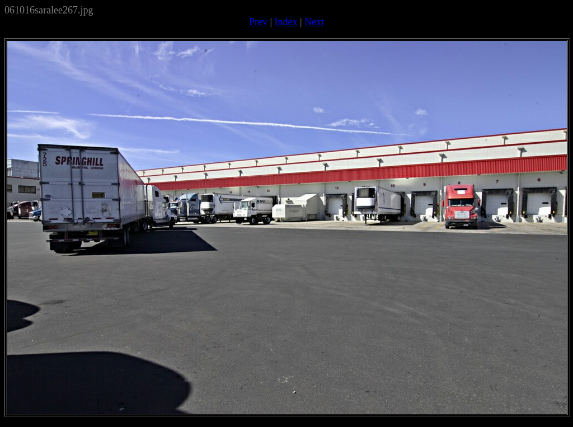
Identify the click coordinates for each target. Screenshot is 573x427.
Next (314, 21)
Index (286, 21)
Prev (258, 21)
